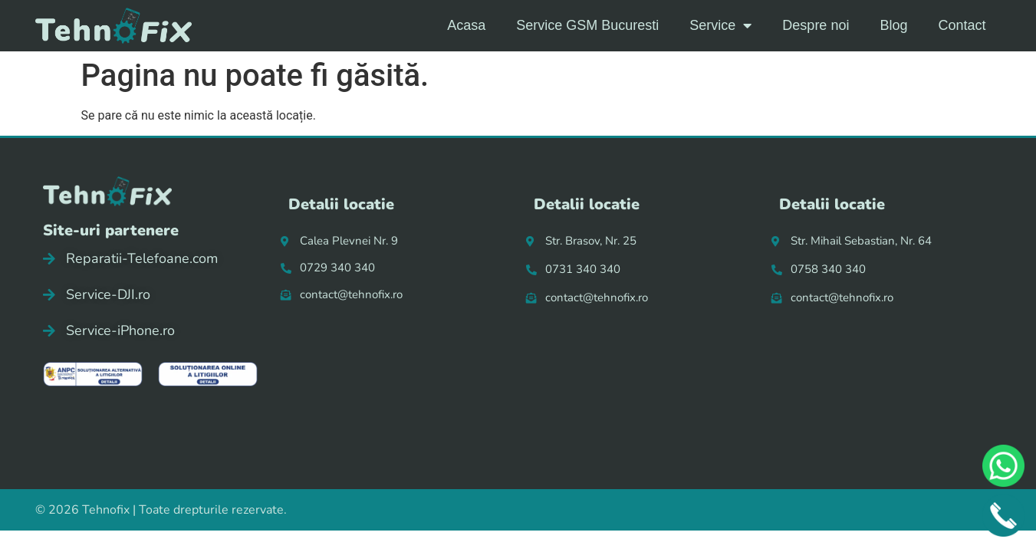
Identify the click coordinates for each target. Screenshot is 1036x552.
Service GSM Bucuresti (587, 25)
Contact (961, 25)
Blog (893, 25)
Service (720, 25)
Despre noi (815, 25)
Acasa (466, 25)
